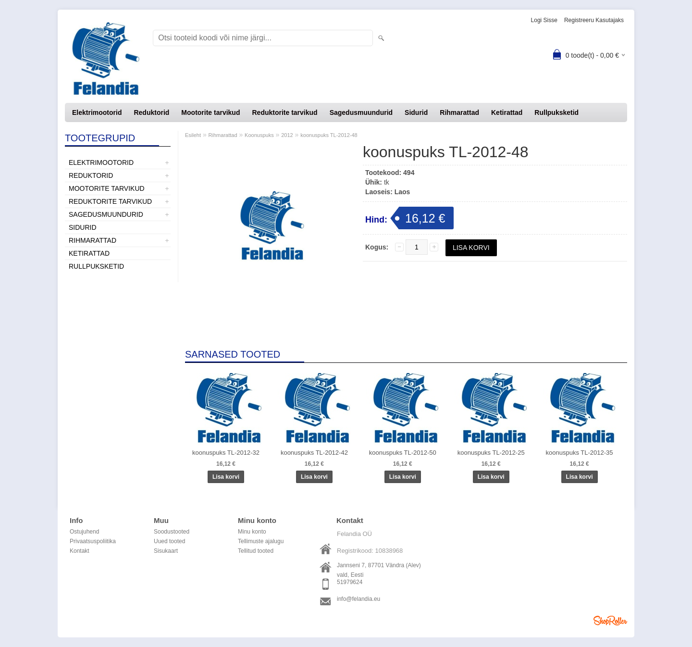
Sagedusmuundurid (361, 112)
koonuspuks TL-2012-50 (402, 452)
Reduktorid (151, 112)
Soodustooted (171, 531)
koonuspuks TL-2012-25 (491, 452)
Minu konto (252, 531)
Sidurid (416, 112)
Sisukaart (166, 550)
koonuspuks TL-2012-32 (226, 452)
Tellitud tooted (255, 550)
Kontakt (79, 550)
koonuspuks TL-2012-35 (579, 452)
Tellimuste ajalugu (261, 541)
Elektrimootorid (97, 112)
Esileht (193, 135)
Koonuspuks (259, 135)
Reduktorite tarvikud (284, 112)
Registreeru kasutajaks (594, 20)
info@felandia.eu (358, 599)
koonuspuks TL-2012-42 (314, 452)
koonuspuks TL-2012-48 (328, 135)
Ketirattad (506, 112)
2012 (287, 135)
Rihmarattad (459, 112)
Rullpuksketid (556, 112)
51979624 (349, 582)
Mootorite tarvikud (210, 112)
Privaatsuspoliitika (93, 541)
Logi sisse (544, 20)
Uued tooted (169, 541)
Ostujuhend (84, 531)
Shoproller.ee (610, 620)
